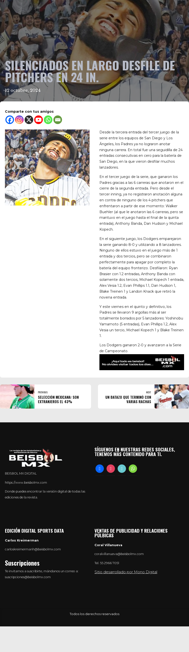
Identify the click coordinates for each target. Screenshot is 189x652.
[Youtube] (38, 119)
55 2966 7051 (109, 563)
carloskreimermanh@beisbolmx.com (33, 549)
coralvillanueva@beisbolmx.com (119, 554)
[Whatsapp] (48, 119)
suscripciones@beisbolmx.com (28, 577)
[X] (29, 119)
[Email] (57, 119)
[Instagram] (19, 119)
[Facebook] (9, 119)
